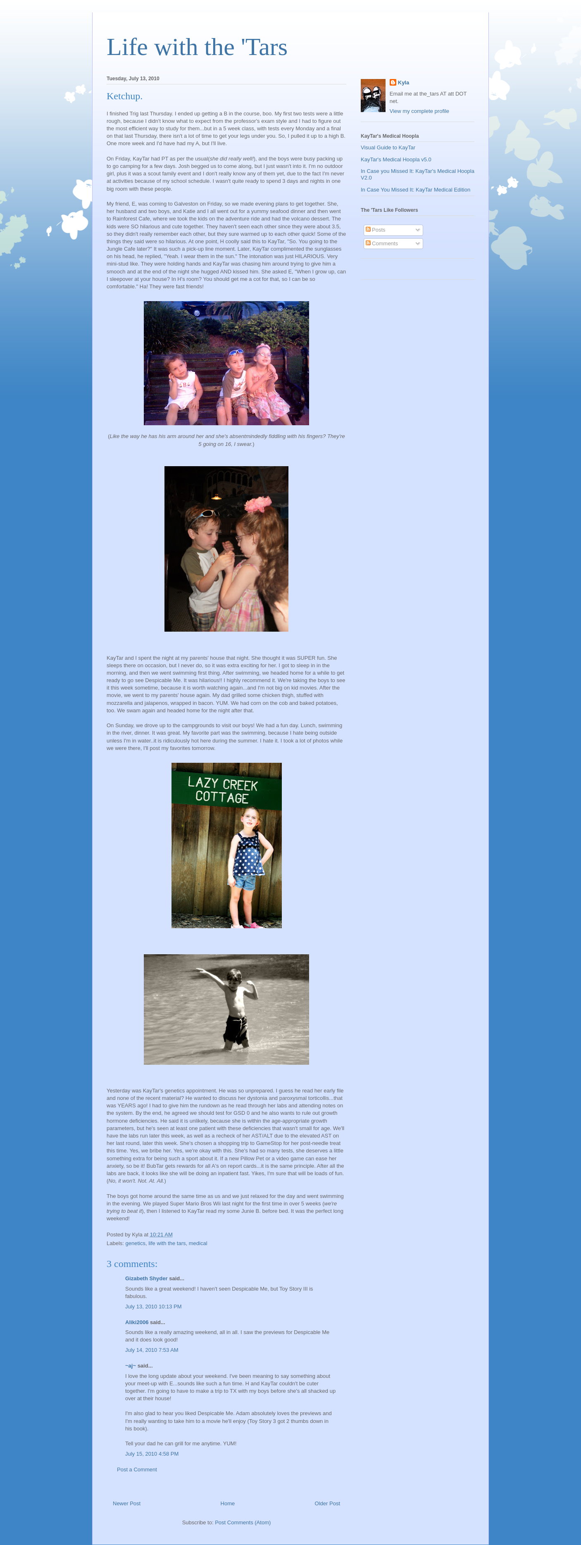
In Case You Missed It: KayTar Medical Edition (415, 190)
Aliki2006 (136, 1322)
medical (198, 1243)
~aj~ (130, 1366)
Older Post (327, 1503)
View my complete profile (419, 111)
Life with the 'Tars (197, 46)
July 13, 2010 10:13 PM (153, 1306)
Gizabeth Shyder (146, 1278)
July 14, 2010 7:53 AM (152, 1350)
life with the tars (167, 1243)
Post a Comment (137, 1469)
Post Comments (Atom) (243, 1522)
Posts (376, 230)
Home (228, 1503)
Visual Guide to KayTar (388, 147)
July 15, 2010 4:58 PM (152, 1454)
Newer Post (126, 1503)
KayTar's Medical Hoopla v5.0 (396, 159)
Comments (382, 243)
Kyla (403, 82)
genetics (135, 1243)
